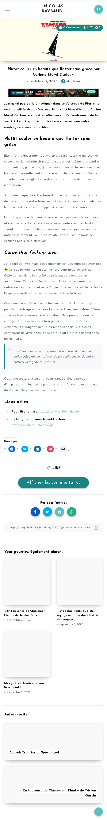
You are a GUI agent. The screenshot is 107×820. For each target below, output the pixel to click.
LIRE (56, 468)
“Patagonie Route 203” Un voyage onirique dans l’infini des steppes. (77, 615)
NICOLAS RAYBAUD (53, 8)
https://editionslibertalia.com (59, 412)
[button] (53, 40)
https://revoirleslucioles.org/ (32, 425)
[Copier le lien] (53, 527)
